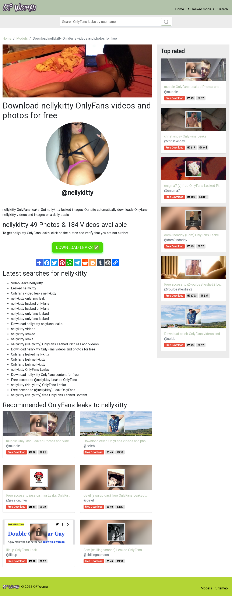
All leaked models (200, 9)
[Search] (116, 22)
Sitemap (221, 588)
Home (179, 9)
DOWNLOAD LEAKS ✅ (77, 247)
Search (223, 9)
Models (206, 588)
